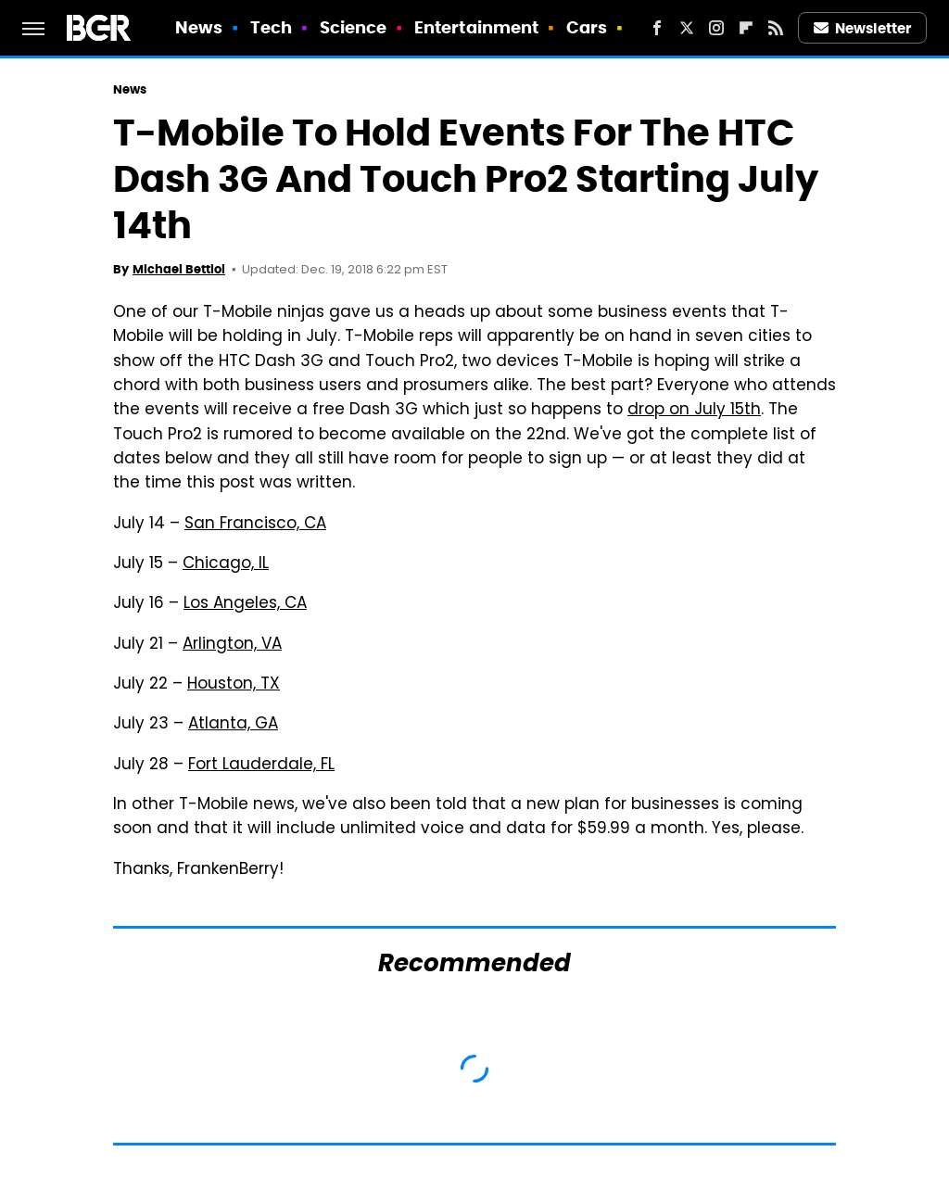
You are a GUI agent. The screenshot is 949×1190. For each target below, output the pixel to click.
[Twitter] (686, 27)
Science (353, 27)
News (198, 27)
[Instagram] (716, 27)
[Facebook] (657, 27)
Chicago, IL (226, 564)
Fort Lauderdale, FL (261, 766)
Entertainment (476, 27)
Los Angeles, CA (245, 604)
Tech (271, 27)
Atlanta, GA (233, 725)
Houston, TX (233, 685)
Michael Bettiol (179, 269)
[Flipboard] (746, 27)
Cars (586, 27)
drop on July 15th (694, 411)
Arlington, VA (232, 645)
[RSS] (775, 27)
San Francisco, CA (255, 525)
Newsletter (863, 28)
